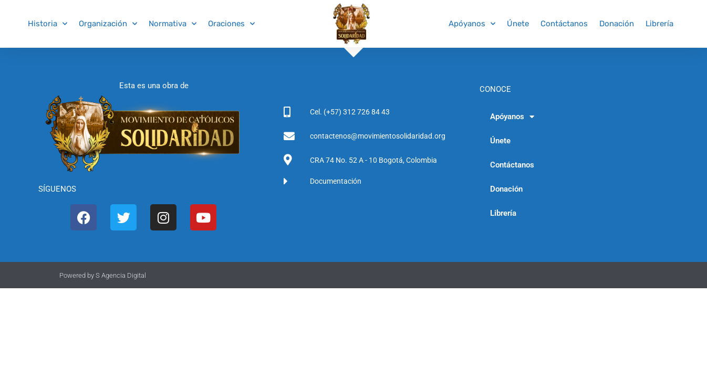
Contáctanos (564, 23)
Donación (616, 23)
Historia (47, 24)
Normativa (172, 24)
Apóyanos (472, 24)
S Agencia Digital (121, 275)
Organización (108, 24)
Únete (518, 23)
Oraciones (231, 24)
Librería (659, 23)
